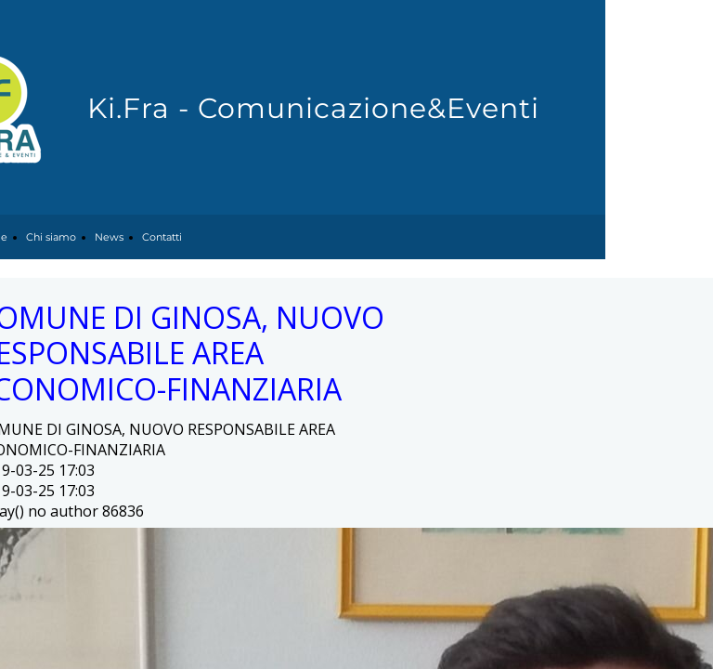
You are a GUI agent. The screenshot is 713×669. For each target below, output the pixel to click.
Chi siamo (51, 236)
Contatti (162, 236)
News (109, 236)
